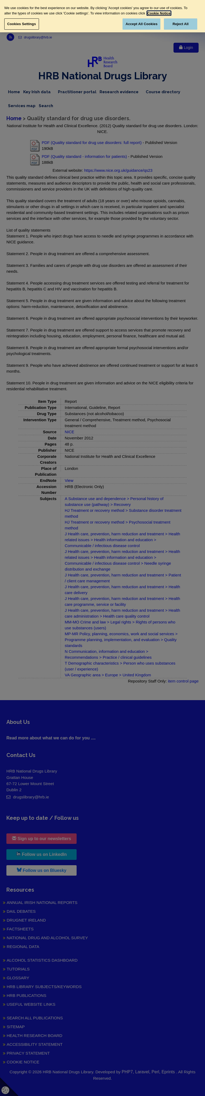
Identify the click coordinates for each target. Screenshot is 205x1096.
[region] (102, 16)
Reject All (180, 24)
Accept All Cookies (141, 24)
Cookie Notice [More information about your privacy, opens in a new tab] (159, 13)
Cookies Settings (21, 24)
